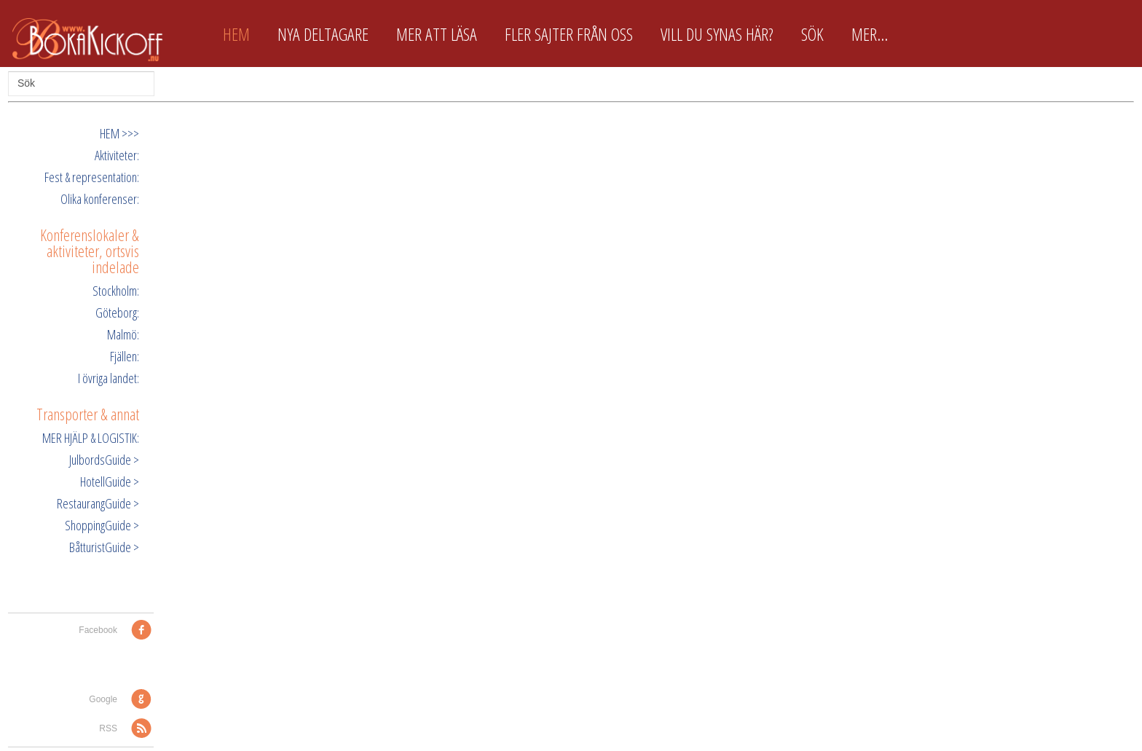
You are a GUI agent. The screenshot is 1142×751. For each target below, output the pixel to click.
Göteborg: (117, 312)
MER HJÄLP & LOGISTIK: (90, 437)
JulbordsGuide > (104, 459)
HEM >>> (119, 133)
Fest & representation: (91, 177)
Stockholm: (115, 290)
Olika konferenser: (99, 199)
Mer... (869, 34)
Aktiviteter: (117, 155)
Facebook (98, 630)
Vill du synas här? (717, 34)
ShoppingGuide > (102, 525)
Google (103, 699)
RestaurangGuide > (98, 503)
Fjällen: (124, 356)
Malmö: (123, 334)
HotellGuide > (109, 481)
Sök (812, 34)
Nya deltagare (323, 34)
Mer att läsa (436, 34)
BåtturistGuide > (104, 547)
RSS (108, 728)
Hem (236, 34)
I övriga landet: (108, 378)
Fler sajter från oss (569, 34)
